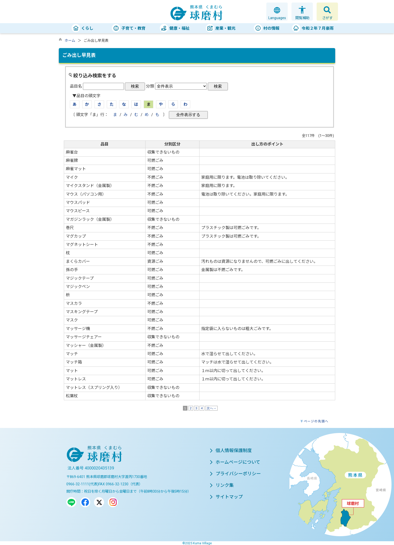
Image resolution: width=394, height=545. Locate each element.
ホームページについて (235, 462)
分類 (150, 86)
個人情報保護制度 (231, 450)
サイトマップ (226, 496)
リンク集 (222, 485)
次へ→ (211, 408)
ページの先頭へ (316, 421)
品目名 (76, 86)
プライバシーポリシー (235, 473)
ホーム (70, 41)
